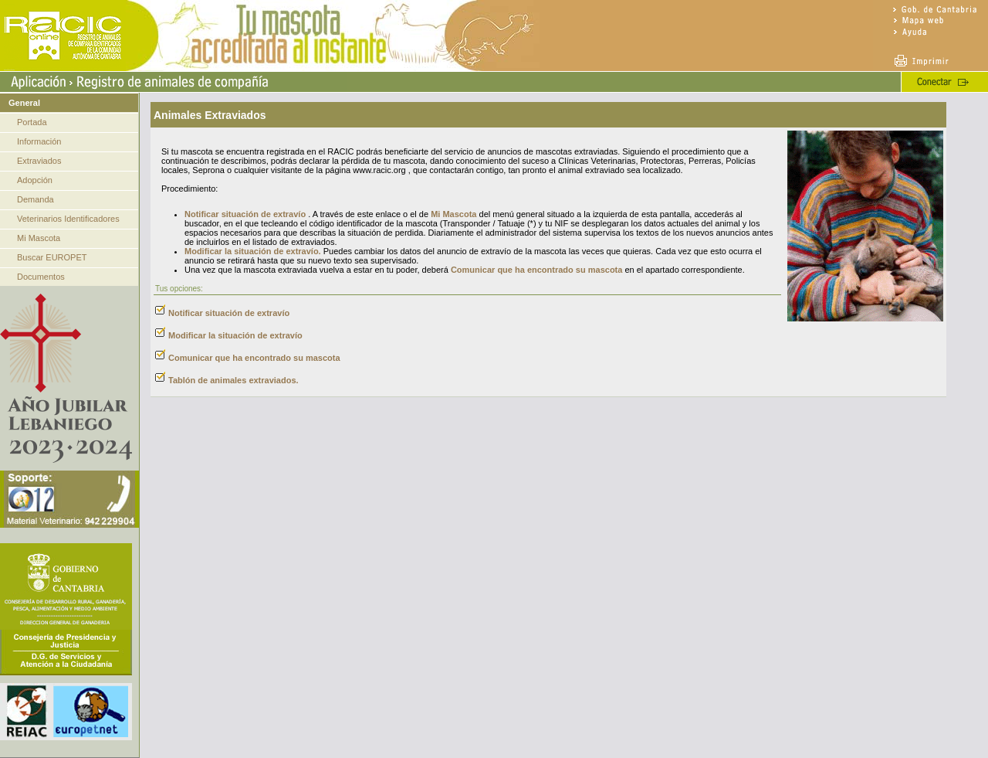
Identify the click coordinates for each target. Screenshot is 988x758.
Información (39, 141)
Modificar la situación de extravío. (252, 251)
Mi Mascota (38, 238)
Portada (32, 122)
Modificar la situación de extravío (235, 335)
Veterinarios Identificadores (68, 218)
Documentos (41, 276)
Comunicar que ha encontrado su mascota (537, 269)
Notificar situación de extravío (245, 214)
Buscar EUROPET (51, 257)
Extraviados (39, 160)
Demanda (35, 199)
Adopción (34, 180)
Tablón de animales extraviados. (233, 380)
